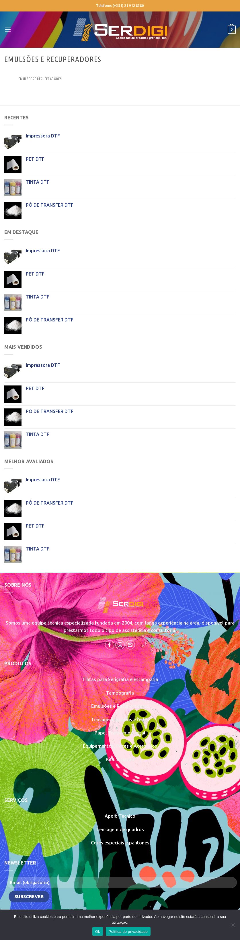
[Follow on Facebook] (109, 645)
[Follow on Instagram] (120, 645)
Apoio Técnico (120, 816)
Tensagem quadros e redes (120, 719)
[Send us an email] (130, 645)
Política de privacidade (128, 931)
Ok (97, 931)
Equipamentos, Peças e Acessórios (120, 746)
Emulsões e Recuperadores (120, 706)
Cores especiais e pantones (120, 842)
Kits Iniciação (120, 759)
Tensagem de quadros (120, 829)
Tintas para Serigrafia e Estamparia (120, 679)
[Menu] (7, 29)
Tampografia (120, 692)
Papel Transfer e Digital (120, 732)
